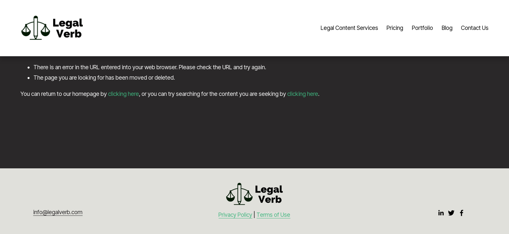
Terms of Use (273, 214)
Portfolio (422, 27)
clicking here (123, 93)
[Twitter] (451, 213)
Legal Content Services (349, 27)
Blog (447, 27)
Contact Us (475, 27)
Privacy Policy (235, 214)
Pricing (395, 27)
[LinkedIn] (441, 213)
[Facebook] (461, 213)
